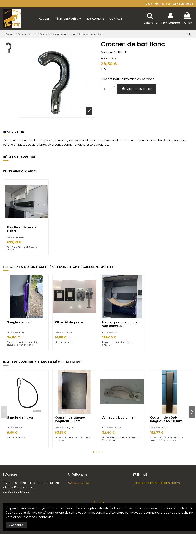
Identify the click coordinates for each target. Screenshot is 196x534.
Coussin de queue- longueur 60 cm (70, 419)
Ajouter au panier (137, 88)
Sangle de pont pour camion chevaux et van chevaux (22, 343)
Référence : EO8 (63, 332)
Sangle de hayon (20, 417)
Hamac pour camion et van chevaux (120, 324)
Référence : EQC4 (64, 427)
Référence (106, 58)
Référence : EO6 (15, 332)
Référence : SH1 (15, 427)
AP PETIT (119, 52)
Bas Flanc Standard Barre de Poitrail (22, 248)
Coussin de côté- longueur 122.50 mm (166, 419)
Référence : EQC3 (159, 427)
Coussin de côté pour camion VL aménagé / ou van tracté (167, 438)
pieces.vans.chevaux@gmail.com (156, 482)
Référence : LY (109, 332)
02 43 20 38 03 (78, 482)
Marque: (107, 52)
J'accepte (16, 525)
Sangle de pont (19, 322)
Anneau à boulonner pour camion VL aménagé (120, 438)
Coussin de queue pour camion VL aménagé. (73, 438)
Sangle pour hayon (17, 437)
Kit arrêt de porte (69, 322)
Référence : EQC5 (111, 427)
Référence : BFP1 (16, 237)
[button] (67, 18)
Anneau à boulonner (118, 417)
